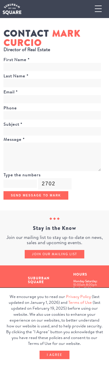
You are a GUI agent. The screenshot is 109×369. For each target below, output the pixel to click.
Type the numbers (22, 175)
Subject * (12, 124)
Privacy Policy (78, 296)
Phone (10, 108)
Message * (14, 139)
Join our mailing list (54, 254)
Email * (10, 92)
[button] (100, 9)
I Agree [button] (54, 355)
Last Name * (15, 76)
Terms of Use (80, 302)
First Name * (16, 60)
